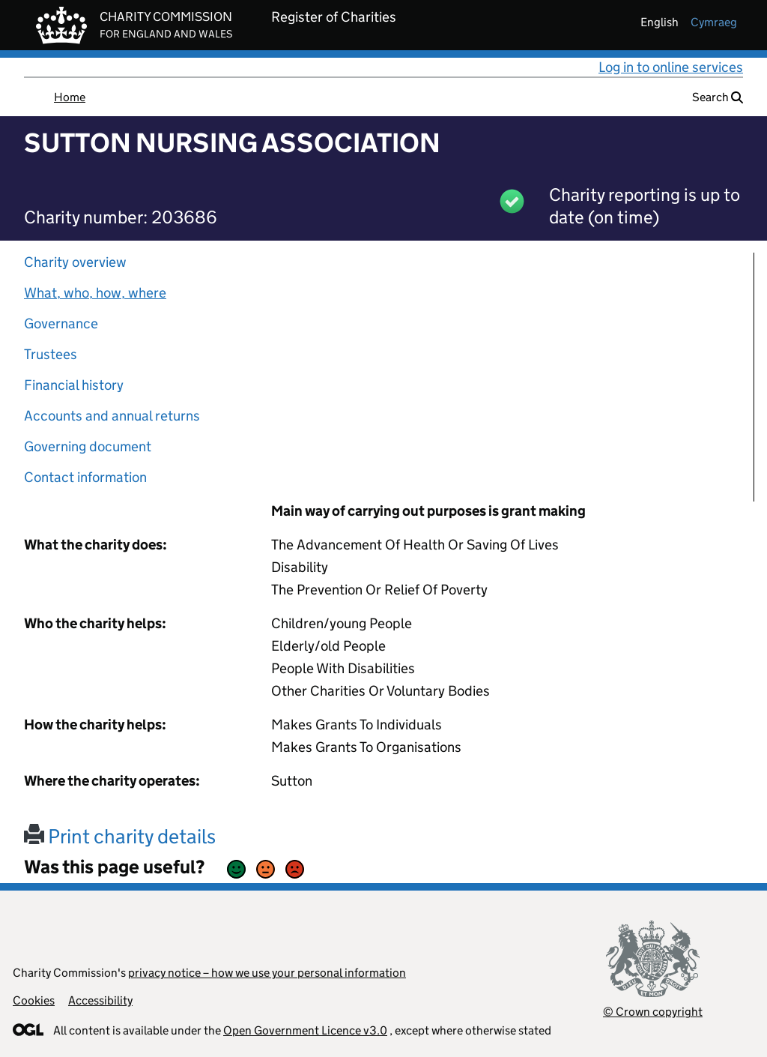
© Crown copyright (653, 1012)
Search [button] (717, 97)
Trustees (50, 354)
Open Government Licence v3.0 (305, 1030)
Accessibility (100, 1000)
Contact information (85, 477)
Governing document (87, 446)
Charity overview (75, 262)
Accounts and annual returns (112, 415)
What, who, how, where (95, 292)
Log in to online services (670, 67)
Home (69, 97)
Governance (61, 323)
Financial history (74, 385)
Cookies (34, 1000)
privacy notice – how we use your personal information (267, 973)
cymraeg (714, 22)
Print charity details (120, 836)
